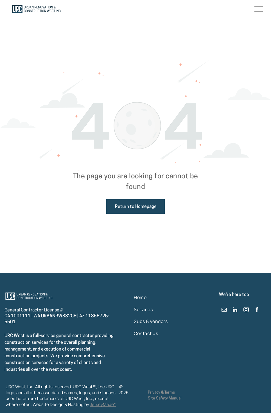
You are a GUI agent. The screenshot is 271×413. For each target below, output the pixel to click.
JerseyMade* (103, 404)
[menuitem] (152, 297)
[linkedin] (235, 310)
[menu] (258, 9)
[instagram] (246, 310)
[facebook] (257, 310)
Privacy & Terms (161, 392)
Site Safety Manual (164, 398)
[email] (224, 310)
